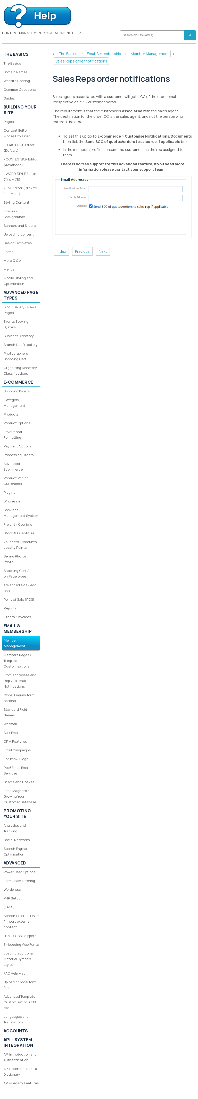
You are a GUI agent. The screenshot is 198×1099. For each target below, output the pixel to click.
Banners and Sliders (20, 225)
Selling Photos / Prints (16, 559)
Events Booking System (16, 324)
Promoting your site (17, 813)
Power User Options (19, 872)
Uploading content (19, 234)
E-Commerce (18, 382)
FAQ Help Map (14, 973)
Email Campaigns (17, 750)
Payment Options (17, 446)
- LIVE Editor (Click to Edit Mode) (20, 191)
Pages (9, 121)
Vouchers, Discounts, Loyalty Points (20, 544)
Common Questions (20, 89)
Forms (8, 251)
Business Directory (19, 336)
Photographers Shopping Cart (16, 356)
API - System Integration (18, 1042)
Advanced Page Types (21, 295)
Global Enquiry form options (19, 698)
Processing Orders (19, 455)
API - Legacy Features (21, 1083)
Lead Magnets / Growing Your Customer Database (20, 796)
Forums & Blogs (16, 758)
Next (103, 251)
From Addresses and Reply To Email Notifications (20, 681)
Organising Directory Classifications (20, 370)
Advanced (15, 863)
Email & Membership (104, 53)
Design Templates (18, 243)
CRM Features (15, 741)
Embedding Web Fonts (21, 944)
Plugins (9, 492)
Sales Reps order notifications (81, 61)
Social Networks (17, 839)
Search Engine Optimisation (15, 851)
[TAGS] (9, 907)
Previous (82, 251)
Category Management (14, 403)
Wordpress (12, 889)
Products (11, 414)
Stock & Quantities (19, 533)
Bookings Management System (21, 513)
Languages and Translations (16, 1019)
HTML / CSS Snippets (20, 935)
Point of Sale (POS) (19, 599)
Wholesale (12, 501)
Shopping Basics (17, 391)
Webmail (10, 724)
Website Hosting (17, 80)
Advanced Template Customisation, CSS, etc (20, 1002)
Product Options (17, 423)
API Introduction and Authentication (20, 1057)
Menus (9, 269)
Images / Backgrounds (14, 214)
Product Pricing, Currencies (16, 481)
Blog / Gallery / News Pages (20, 310)
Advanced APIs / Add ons (20, 588)
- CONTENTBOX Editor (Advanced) (21, 162)
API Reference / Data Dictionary (20, 1071)
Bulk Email (11, 732)
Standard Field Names (15, 712)
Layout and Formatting (13, 434)
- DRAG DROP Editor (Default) (19, 147)
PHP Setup (12, 898)
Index (61, 251)
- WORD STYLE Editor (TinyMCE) (20, 176)
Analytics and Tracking (15, 828)
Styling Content (16, 202)
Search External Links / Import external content (21, 921)
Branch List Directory (21, 344)
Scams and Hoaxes (19, 782)
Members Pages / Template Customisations (17, 661)
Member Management (150, 53)
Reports (10, 608)
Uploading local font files (20, 985)
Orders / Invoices (17, 617)
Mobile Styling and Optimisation (18, 281)
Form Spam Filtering (19, 880)
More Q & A (12, 260)
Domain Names (15, 72)
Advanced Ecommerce (13, 466)
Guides (9, 98)
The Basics (68, 53)
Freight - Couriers (18, 524)
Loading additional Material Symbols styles (19, 959)
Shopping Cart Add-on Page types (19, 573)
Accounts (16, 1031)
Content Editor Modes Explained (17, 133)
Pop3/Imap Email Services (16, 770)
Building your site (20, 109)
